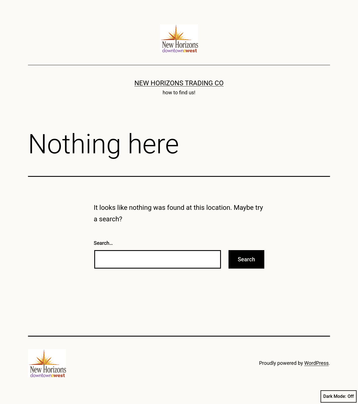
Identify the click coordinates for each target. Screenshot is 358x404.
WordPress (316, 363)
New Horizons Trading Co (179, 83)
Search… (103, 243)
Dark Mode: (338, 396)
